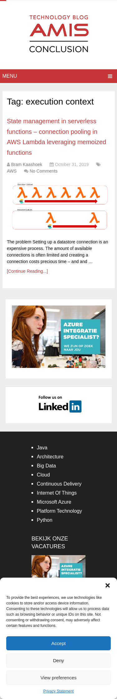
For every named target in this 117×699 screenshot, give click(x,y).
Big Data (46, 465)
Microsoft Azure (54, 502)
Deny (58, 660)
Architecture (50, 456)
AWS (12, 171)
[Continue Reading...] (27, 271)
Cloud (43, 474)
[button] (108, 585)
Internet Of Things (57, 493)
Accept (58, 643)
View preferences (59, 677)
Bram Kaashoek (26, 164)
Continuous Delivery (59, 483)
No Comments (43, 171)
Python (44, 520)
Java (42, 447)
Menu (9, 76)
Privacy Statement (58, 691)
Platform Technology (59, 511)
